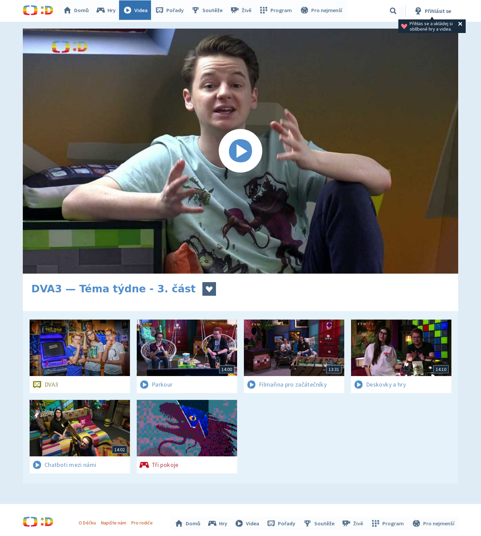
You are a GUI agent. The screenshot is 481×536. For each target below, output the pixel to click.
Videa (137, 11)
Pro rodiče (143, 522)
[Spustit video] (240, 151)
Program (276, 11)
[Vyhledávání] (393, 11)
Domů (77, 11)
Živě (242, 11)
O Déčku (88, 522)
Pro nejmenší (321, 11)
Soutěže (209, 11)
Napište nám (114, 522)
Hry (108, 11)
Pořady (171, 11)
